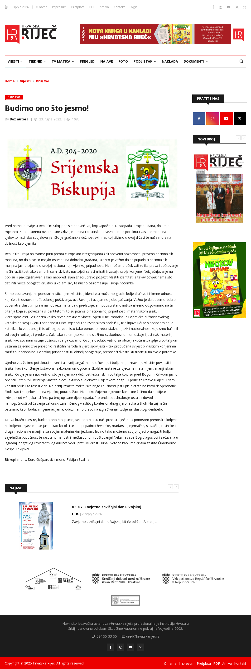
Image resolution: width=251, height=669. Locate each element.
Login (133, 7)
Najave (106, 61)
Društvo (42, 81)
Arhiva (104, 7)
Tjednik (37, 61)
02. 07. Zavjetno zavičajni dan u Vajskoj (106, 506)
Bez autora (19, 119)
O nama (41, 7)
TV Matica (63, 61)
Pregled (87, 61)
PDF (92, 7)
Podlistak (145, 61)
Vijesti (15, 61)
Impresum (59, 7)
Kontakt (119, 7)
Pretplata (78, 7)
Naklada (170, 61)
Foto (123, 61)
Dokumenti (196, 61)
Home (10, 81)
